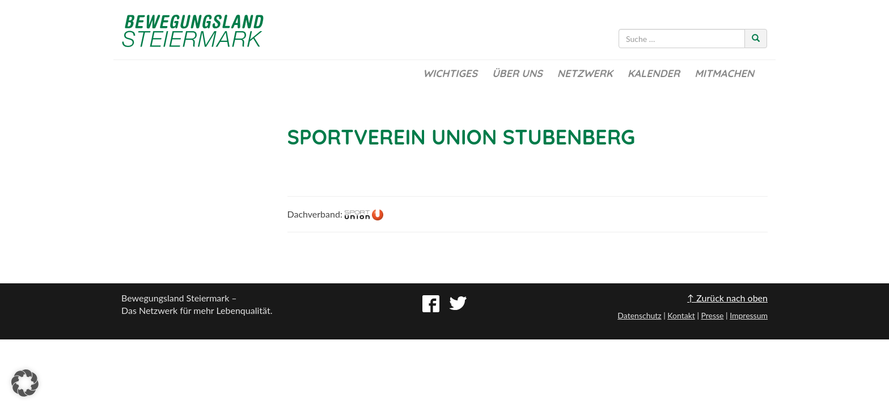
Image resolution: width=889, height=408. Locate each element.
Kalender (654, 73)
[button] (25, 383)
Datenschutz (639, 315)
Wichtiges (450, 73)
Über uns (517, 73)
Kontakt (681, 315)
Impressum (749, 315)
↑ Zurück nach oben (727, 297)
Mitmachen (724, 73)
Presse (712, 315)
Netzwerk (585, 73)
